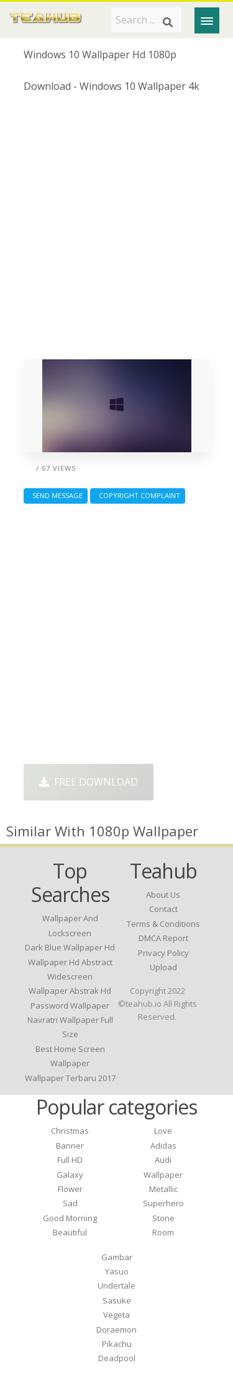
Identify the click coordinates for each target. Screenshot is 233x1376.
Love (163, 1130)
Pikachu (117, 1343)
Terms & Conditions (163, 923)
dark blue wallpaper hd (70, 947)
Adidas (163, 1145)
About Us (163, 894)
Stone (163, 1218)
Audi (163, 1159)
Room (163, 1232)
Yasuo (117, 1271)
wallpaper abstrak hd (70, 990)
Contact (163, 908)
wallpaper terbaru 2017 (70, 1078)
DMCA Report (163, 938)
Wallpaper (163, 1174)
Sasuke (117, 1300)
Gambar (116, 1257)
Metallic (163, 1188)
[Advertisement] (116, 231)
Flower (70, 1188)
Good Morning (70, 1218)
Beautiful (70, 1232)
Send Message (56, 495)
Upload (163, 967)
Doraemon (116, 1329)
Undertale (116, 1285)
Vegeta (116, 1314)
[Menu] (206, 20)
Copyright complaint (137, 495)
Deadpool (116, 1358)
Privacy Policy (163, 952)
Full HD (70, 1159)
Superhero (163, 1203)
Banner (70, 1145)
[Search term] (146, 19)
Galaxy (70, 1174)
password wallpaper (69, 1005)
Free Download (88, 782)
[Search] (167, 22)
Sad (70, 1203)
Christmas (70, 1130)
